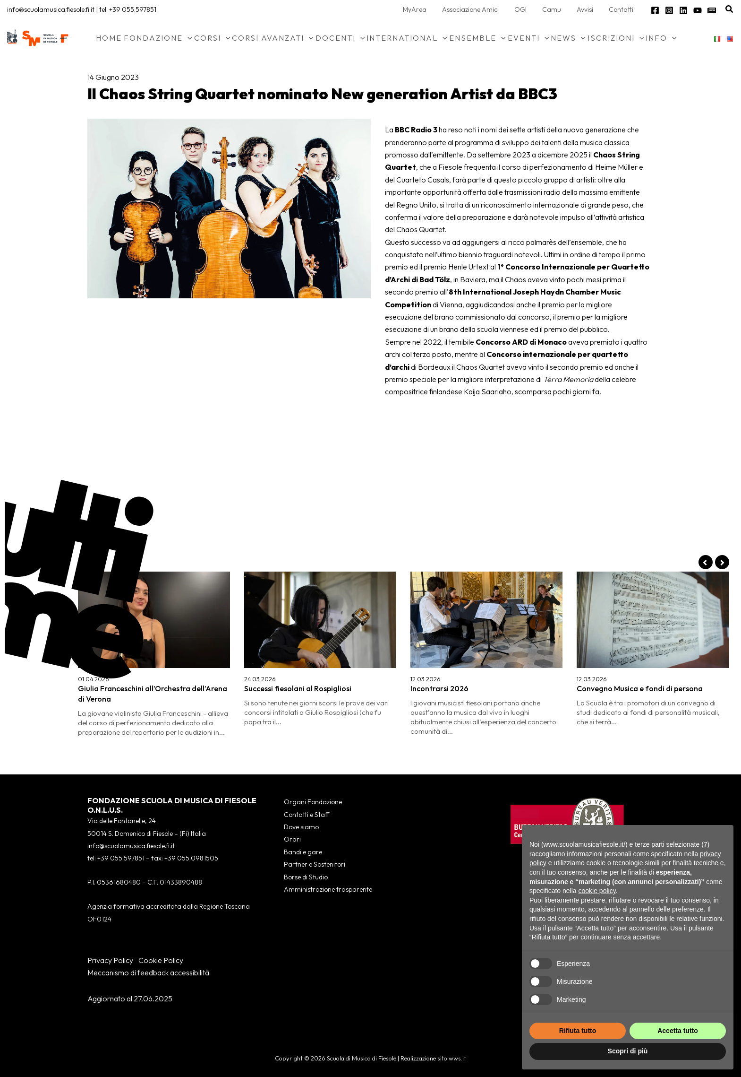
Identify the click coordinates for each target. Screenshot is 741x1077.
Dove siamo (301, 827)
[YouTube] (697, 10)
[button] (729, 9)
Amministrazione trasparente (328, 889)
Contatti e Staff (306, 814)
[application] (187, 38)
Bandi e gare (303, 852)
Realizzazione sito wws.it (433, 1058)
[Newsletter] (711, 10)
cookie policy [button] (597, 891)
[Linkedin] (683, 10)
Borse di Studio (306, 877)
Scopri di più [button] (628, 1051)
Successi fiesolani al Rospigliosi (297, 688)
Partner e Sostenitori (314, 864)
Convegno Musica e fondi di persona (640, 688)
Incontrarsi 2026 (439, 688)
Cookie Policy (160, 960)
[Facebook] (655, 10)
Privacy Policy (110, 960)
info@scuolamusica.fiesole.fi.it (50, 9)
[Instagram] (669, 10)
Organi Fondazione (313, 802)
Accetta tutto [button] (677, 1030)
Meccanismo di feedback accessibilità (148, 972)
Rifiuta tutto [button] (577, 1030)
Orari (292, 839)
